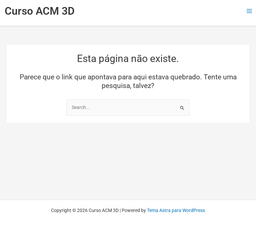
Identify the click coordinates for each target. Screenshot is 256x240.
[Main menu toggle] (249, 11)
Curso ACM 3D (40, 11)
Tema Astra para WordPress (176, 210)
